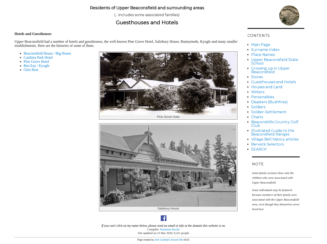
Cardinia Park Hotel (38, 57)
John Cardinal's (162, 240)
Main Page (260, 45)
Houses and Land (266, 87)
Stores (257, 77)
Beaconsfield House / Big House (47, 53)
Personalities (262, 97)
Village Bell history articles (275, 139)
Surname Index (265, 50)
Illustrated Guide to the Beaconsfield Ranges (272, 132)
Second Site (177, 240)
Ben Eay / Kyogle (37, 66)
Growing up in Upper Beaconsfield (270, 70)
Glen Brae (31, 70)
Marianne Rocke (170, 229)
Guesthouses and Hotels (273, 82)
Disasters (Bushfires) (269, 102)
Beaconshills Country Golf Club (274, 124)
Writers (257, 92)
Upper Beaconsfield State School (274, 61)
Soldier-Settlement (268, 112)
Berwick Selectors (267, 144)
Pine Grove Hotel (36, 61)
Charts (257, 117)
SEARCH (259, 149)
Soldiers (258, 107)
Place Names (263, 55)
